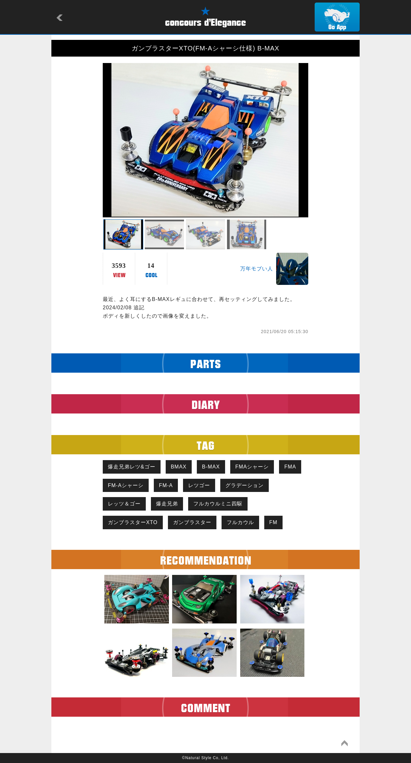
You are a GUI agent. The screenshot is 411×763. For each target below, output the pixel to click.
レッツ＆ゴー (124, 503)
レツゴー (199, 485)
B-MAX (211, 466)
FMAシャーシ (252, 466)
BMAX (179, 466)
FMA (290, 466)
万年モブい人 (256, 268)
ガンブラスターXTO (133, 522)
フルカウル (240, 522)
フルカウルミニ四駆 (217, 503)
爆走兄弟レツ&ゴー (131, 466)
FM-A (166, 485)
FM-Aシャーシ (126, 485)
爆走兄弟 (167, 503)
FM (273, 522)
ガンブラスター (192, 522)
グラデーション (244, 485)
